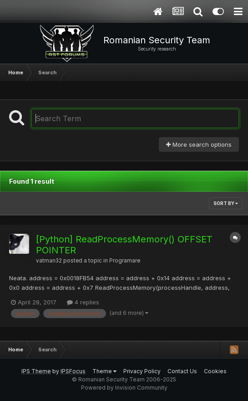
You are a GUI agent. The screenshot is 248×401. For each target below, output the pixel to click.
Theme (104, 371)
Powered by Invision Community (124, 387)
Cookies (215, 371)
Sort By (225, 203)
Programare (124, 260)
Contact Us (182, 371)
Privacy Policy (142, 371)
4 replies (83, 302)
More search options (199, 144)
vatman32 (49, 260)
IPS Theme (36, 371)
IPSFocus (73, 371)
